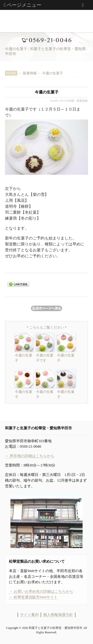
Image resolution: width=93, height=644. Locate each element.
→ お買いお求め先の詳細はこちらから (41, 591)
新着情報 (30, 73)
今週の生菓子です (44, 357)
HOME (11, 73)
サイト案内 (29, 615)
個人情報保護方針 (58, 615)
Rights (40, 632)
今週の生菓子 (52, 73)
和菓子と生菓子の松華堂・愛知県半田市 (55, 628)
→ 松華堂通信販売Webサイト (33, 597)
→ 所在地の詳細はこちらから (29, 456)
